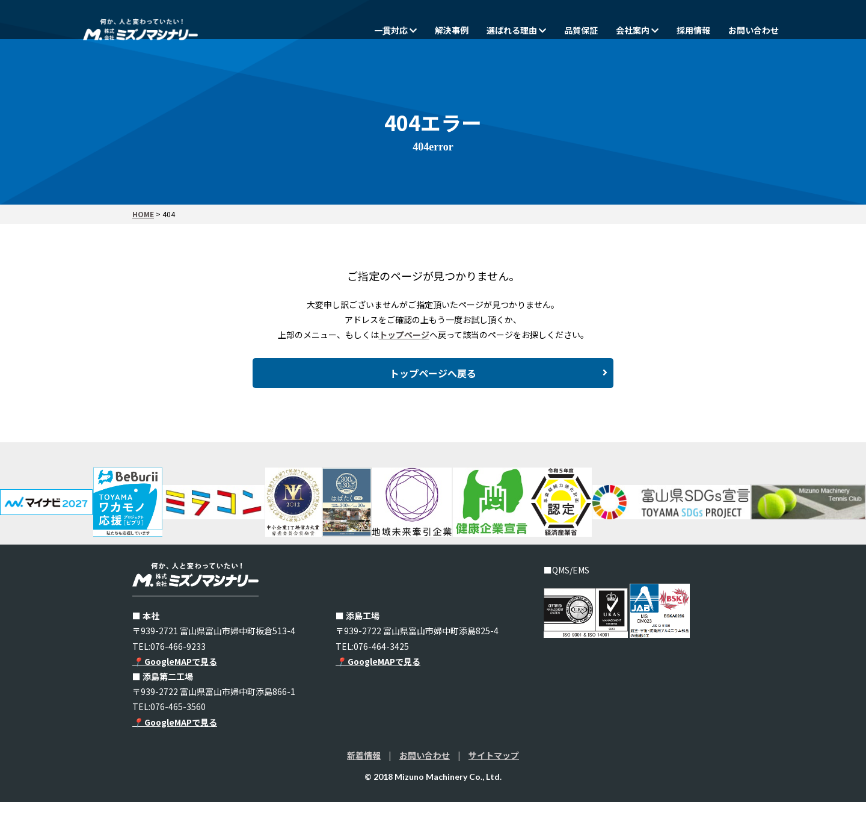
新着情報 (364, 784)
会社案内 (637, 30)
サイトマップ (493, 784)
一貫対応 (395, 30)
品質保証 (581, 30)
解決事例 (451, 30)
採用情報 (693, 30)
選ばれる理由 (516, 30)
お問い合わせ (753, 30)
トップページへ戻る (498, 390)
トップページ (404, 335)
